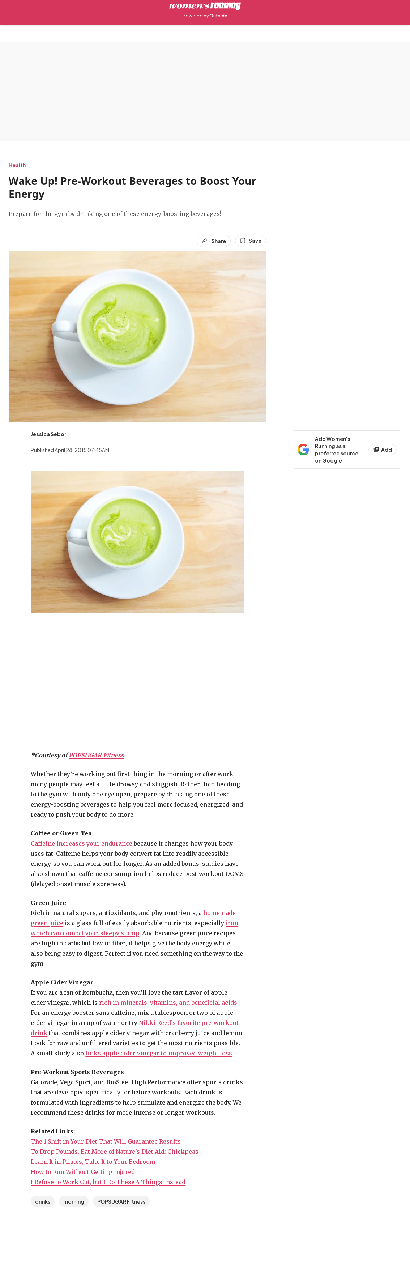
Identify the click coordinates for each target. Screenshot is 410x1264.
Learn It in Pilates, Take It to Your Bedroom (93, 1161)
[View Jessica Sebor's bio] (49, 434)
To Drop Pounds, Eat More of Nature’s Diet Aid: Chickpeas (114, 1151)
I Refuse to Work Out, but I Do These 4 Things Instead (108, 1182)
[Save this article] (250, 240)
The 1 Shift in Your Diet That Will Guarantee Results (106, 1141)
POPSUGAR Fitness (96, 755)
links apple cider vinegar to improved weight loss (158, 1053)
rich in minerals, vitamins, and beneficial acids (168, 1002)
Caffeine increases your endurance (81, 843)
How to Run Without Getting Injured (83, 1171)
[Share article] (214, 241)
